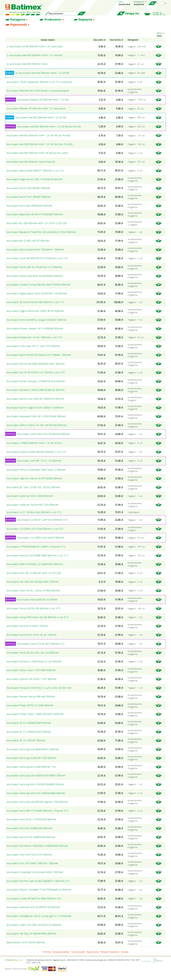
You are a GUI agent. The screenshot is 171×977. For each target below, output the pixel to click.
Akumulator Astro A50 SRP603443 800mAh (29, 205)
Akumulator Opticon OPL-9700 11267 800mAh (31, 679)
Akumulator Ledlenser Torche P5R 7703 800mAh (32, 504)
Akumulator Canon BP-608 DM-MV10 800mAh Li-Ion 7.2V (37, 258)
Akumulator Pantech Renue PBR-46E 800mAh (31, 696)
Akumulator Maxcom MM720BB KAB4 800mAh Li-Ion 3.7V (37, 555)
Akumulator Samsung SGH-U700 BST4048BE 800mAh (35, 784)
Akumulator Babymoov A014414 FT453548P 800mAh (35, 214)
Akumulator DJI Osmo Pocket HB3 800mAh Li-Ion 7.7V (35, 302)
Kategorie (17, 19)
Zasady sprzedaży (60, 952)
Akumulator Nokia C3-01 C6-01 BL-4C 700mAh (31, 634)
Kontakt (124, 952)
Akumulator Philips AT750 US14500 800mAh (30, 705)
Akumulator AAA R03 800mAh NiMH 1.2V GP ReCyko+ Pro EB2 (40, 144)
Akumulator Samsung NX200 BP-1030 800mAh (31, 758)
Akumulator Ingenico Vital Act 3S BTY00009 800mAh (34, 478)
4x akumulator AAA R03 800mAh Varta (27, 64)
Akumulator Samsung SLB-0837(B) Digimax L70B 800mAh (37, 801)
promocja (10, 99)
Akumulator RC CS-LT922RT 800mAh (26, 740)
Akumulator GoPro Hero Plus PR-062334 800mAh (43, 434)
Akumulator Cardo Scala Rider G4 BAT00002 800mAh (35, 276)
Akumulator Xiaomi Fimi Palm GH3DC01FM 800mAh (34, 924)
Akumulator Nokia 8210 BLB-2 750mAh (27, 626)
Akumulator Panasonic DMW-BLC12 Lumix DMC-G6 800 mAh (39, 687)
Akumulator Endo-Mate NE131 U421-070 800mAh (33, 346)
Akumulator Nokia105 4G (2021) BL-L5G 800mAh (33, 652)
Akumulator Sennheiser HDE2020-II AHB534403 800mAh (37, 845)
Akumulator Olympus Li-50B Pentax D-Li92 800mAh (34, 661)
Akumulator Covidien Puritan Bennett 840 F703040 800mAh (38, 284)
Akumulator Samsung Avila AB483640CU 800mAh (33, 749)
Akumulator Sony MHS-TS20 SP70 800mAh (29, 854)
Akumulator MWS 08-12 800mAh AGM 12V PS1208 (34, 573)
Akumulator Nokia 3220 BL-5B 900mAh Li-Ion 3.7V (33, 608)
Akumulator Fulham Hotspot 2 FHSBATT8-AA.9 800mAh (36, 381)
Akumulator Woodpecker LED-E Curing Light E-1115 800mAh (39, 916)
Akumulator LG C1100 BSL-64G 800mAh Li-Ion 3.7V (34, 512)
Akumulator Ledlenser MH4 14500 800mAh (30, 496)
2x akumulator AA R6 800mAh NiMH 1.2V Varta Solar (34, 46)
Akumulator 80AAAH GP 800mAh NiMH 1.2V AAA (43, 99)
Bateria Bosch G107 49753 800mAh (26, 942)
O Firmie (47, 952)
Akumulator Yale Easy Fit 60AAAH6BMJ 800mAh (31, 933)
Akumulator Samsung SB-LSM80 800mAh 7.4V (31, 766)
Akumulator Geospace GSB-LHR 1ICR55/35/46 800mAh (36, 416)
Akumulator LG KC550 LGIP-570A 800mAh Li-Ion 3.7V (35, 528)
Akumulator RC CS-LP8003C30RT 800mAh (29, 731)
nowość (9, 72)
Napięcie (85, 19)
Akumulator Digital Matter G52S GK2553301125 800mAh (37, 293)
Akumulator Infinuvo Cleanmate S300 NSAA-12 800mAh (36, 469)
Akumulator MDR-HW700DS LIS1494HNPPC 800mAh (35, 564)
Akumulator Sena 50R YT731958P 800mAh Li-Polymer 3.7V (38, 810)
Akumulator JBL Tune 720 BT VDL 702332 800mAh (33, 487)
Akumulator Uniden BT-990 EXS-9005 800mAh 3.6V (34, 898)
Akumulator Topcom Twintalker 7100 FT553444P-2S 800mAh (39, 889)
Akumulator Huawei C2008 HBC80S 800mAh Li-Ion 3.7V (36, 451)
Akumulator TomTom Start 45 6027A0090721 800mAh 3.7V (38, 881)
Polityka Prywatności (109, 952)
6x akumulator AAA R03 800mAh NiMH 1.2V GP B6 (42, 73)
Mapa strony (92, 952)
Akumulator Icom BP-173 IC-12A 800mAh (39, 460)
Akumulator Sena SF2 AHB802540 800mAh (29, 828)
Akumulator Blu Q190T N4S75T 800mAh (28, 240)
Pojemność (18, 24)
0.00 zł (159, 14)
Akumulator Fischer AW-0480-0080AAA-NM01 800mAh (36, 363)
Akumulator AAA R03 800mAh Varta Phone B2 (31, 161)
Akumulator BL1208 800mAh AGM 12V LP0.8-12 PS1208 (37, 223)
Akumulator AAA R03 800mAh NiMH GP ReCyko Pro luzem (37, 152)
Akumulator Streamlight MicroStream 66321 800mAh (35, 872)
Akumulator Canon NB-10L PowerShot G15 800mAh (34, 267)
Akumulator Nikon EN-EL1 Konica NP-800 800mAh (33, 590)
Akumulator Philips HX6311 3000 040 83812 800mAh (35, 714)
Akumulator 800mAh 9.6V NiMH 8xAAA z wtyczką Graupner (38, 90)
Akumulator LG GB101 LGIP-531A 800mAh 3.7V (42, 519)
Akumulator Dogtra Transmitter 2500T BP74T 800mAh (35, 311)
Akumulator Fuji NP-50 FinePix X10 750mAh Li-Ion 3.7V (36, 372)
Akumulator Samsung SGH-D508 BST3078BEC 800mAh (36, 775)
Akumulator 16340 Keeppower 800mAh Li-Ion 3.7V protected (39, 82)
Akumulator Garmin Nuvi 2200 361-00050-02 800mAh (35, 398)
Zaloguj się (132, 13)
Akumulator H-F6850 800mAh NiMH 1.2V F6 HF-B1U (34, 443)
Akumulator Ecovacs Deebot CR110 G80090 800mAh (35, 328)
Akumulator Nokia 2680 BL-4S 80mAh (37, 599)
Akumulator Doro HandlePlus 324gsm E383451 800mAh (36, 319)
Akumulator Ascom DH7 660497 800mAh (29, 196)
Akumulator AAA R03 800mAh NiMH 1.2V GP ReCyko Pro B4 (49, 126)
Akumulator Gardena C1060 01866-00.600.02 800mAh (36, 390)
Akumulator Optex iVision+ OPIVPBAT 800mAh (31, 670)
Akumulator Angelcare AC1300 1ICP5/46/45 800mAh (35, 179)
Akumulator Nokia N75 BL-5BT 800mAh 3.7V (41, 643)
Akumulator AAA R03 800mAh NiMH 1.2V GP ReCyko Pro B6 (38, 135)
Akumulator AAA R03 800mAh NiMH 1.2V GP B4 (41, 117)
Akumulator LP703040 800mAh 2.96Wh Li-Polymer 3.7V (36, 546)
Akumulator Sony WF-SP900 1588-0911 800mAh (32, 863)
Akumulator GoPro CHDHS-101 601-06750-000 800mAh (37, 425)
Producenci (52, 19)
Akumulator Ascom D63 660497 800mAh (28, 188)
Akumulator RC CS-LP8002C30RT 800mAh (29, 722)
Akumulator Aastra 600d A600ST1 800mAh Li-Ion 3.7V (35, 170)
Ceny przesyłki (78, 952)
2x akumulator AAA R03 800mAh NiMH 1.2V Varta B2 (35, 55)
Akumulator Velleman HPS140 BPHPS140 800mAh (33, 907)
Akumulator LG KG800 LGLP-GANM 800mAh (40, 537)
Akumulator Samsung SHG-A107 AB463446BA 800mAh (36, 793)
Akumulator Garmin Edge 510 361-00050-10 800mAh (35, 407)
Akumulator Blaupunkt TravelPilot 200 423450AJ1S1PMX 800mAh (41, 232)
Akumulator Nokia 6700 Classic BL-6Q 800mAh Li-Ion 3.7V (38, 617)
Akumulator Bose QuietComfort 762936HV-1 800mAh (35, 249)
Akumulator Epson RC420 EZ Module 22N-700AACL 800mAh (39, 354)
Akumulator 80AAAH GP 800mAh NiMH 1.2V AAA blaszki (36, 108)
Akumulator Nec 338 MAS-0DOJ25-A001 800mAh (33, 581)
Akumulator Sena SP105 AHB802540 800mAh (31, 837)
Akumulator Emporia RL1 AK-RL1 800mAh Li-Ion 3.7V (34, 337)
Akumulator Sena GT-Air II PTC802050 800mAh (31, 819)
